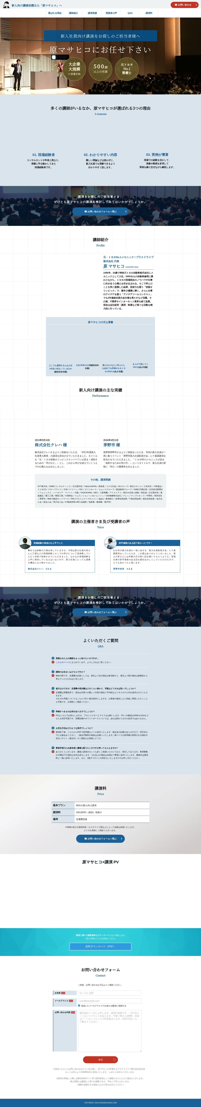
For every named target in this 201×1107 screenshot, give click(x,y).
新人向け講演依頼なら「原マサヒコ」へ (37, 5)
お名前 (58, 993)
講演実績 (92, 13)
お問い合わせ (184, 5)
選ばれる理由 (55, 13)
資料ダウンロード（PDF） (100, 946)
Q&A (130, 13)
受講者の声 (111, 13)
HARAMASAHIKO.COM (108, 1103)
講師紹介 (73, 13)
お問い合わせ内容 (62, 1012)
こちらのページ (62, 662)
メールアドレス (61, 1001)
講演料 (149, 13)
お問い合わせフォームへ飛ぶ (102, 211)
